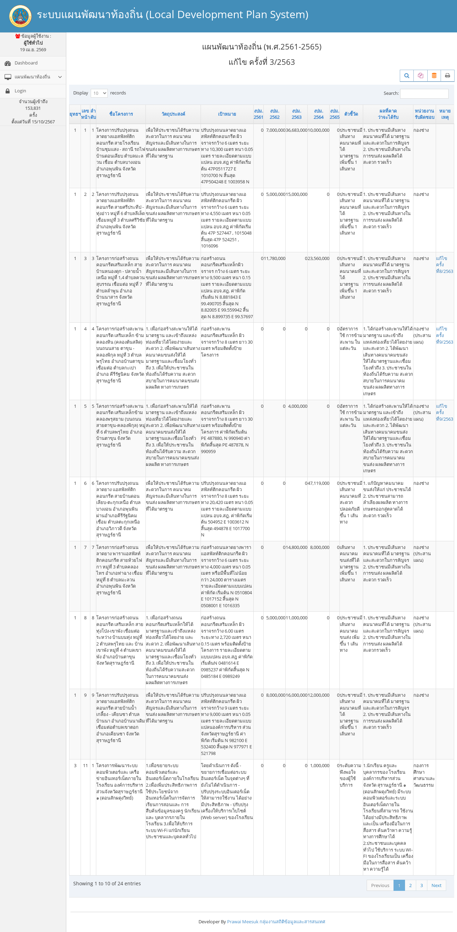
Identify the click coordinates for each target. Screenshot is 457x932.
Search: (416, 94)
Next (437, 885)
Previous (380, 885)
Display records (99, 93)
